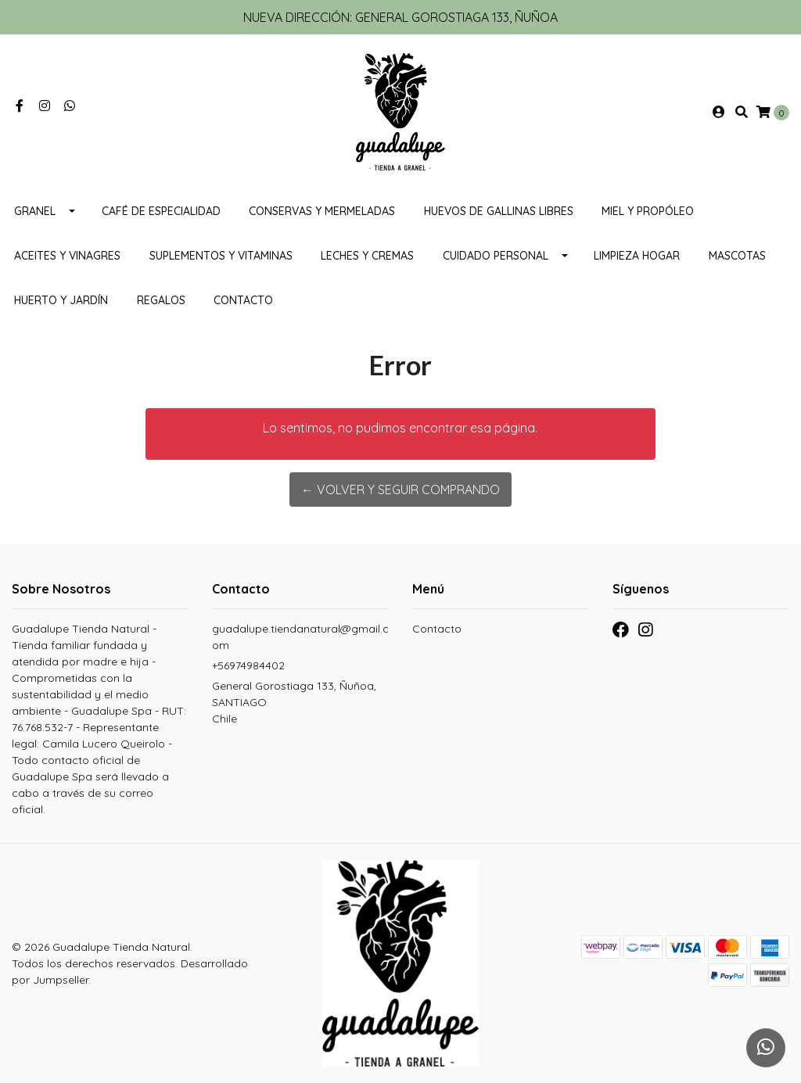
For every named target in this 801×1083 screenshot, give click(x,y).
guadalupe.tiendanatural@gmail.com (300, 637)
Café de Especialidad (161, 211)
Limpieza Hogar (637, 256)
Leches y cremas (367, 256)
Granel (35, 211)
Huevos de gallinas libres (498, 211)
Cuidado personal (495, 256)
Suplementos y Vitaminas (221, 256)
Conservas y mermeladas (322, 211)
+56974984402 (248, 665)
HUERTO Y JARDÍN (61, 300)
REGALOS (161, 300)
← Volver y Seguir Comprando (400, 489)
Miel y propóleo (648, 211)
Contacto (243, 300)
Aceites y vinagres (67, 256)
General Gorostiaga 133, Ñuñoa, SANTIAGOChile (294, 702)
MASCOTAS (737, 256)
